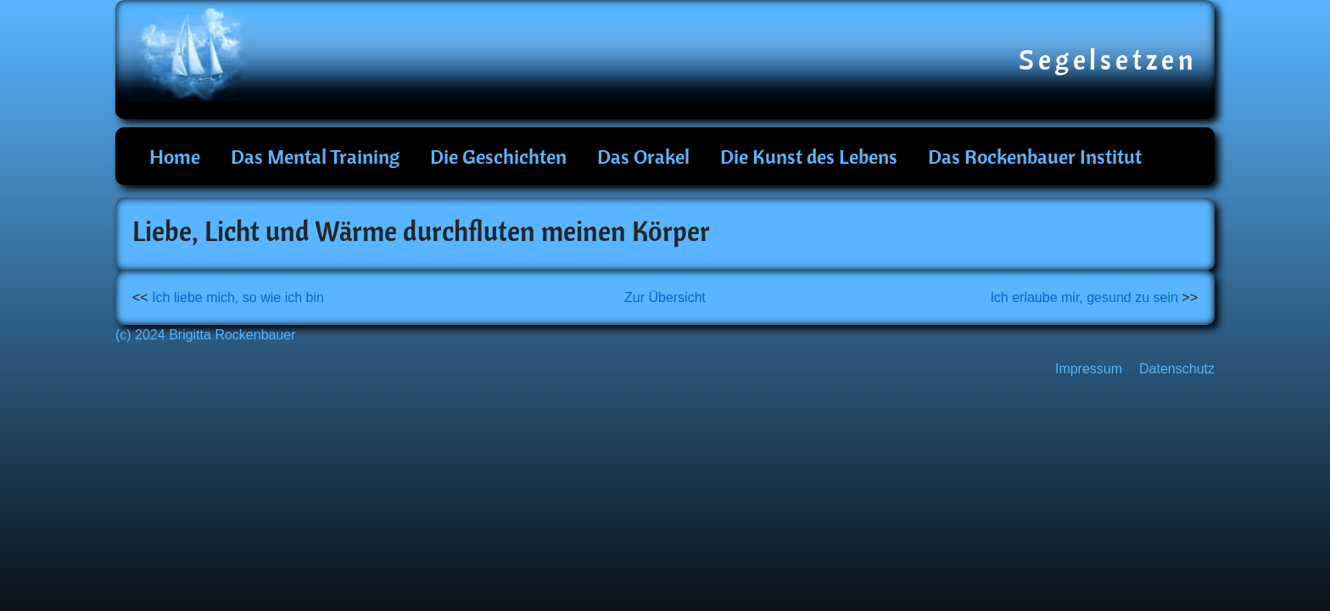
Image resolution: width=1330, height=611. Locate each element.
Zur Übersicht (665, 297)
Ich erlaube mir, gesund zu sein (1083, 297)
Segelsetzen (1108, 59)
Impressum (1088, 369)
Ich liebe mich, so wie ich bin (238, 297)
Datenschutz (1177, 369)
